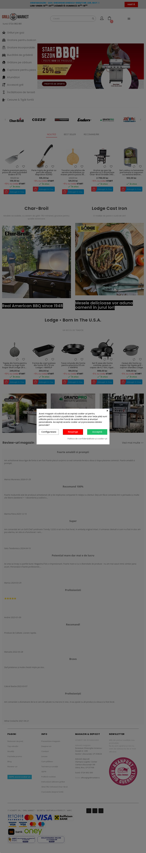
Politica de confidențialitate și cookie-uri (87, 438)
